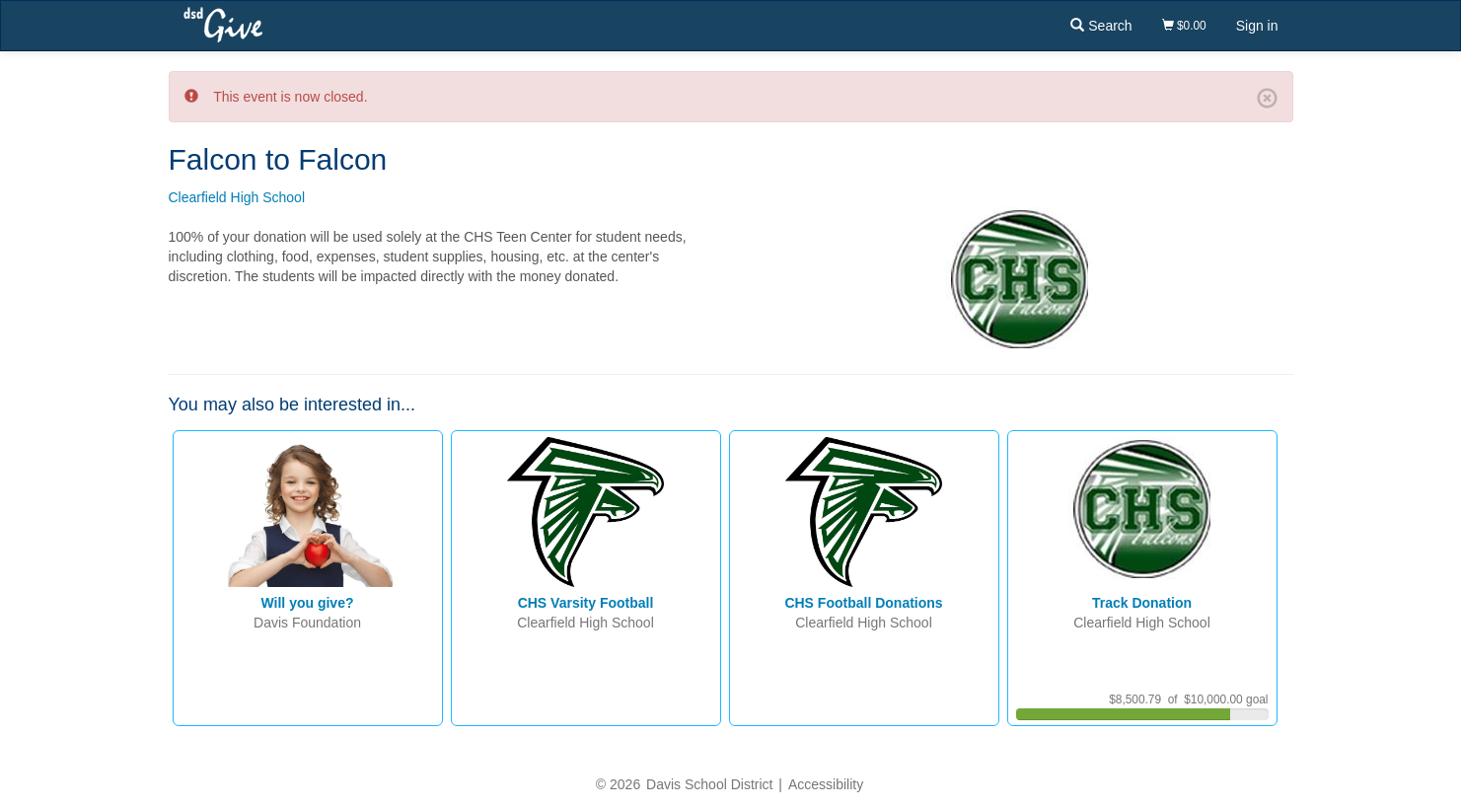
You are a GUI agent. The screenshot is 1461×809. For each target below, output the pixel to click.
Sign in (1257, 26)
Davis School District (709, 784)
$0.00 (1184, 26)
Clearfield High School (237, 197)
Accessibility (825, 784)
